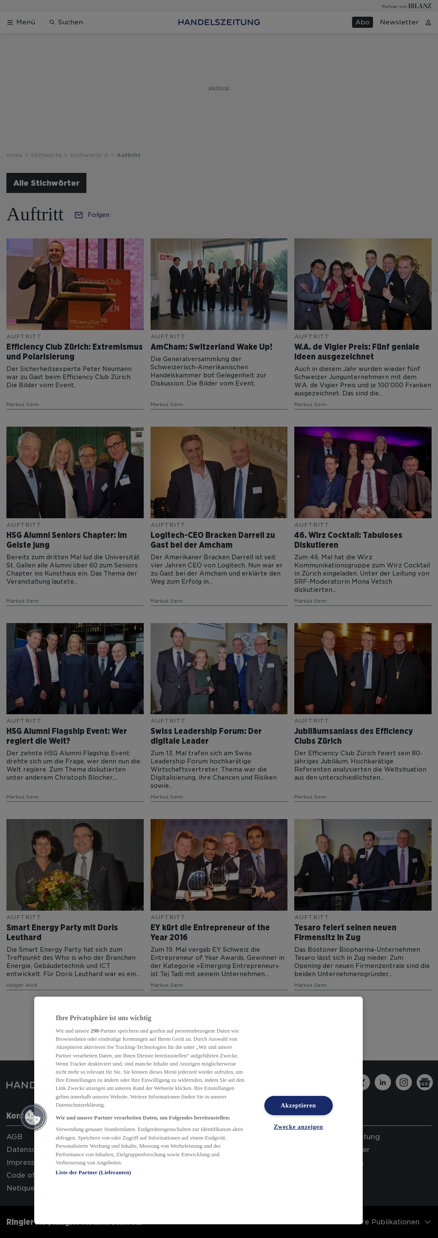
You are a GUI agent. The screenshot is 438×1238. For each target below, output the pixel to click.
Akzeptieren (298, 1105)
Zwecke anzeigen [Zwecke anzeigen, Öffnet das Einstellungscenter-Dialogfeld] (298, 1126)
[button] (33, 1117)
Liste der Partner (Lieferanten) (93, 1172)
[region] (198, 1110)
